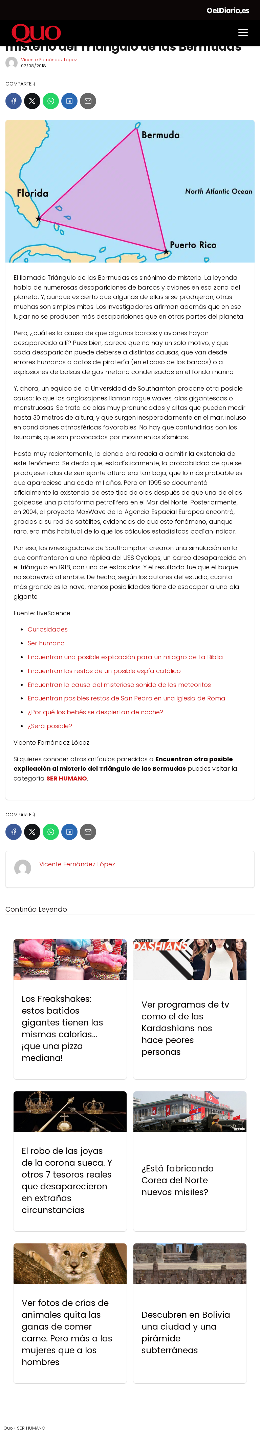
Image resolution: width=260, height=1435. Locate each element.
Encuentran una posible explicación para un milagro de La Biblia (125, 657)
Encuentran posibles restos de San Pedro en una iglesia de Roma (126, 698)
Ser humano (46, 643)
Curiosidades (48, 629)
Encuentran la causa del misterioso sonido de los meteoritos (119, 685)
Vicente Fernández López (49, 59)
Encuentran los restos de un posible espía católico (104, 671)
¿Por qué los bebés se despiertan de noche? (95, 712)
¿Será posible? (50, 726)
